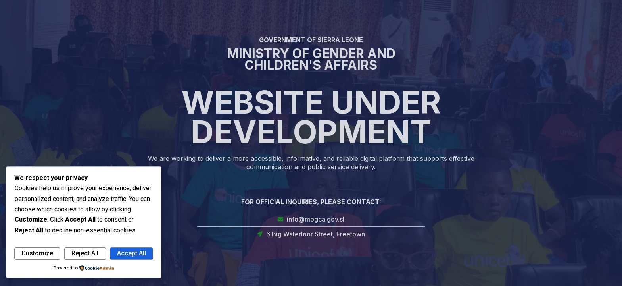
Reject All (84, 253)
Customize (37, 253)
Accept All (131, 253)
